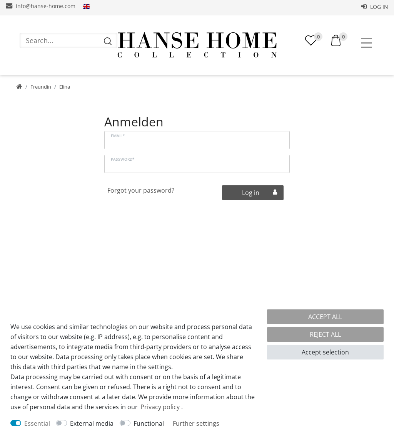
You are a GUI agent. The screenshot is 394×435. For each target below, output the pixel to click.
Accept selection (325, 352)
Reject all (325, 334)
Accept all (325, 316)
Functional (149, 423)
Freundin (40, 86)
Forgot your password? (140, 190)
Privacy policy (160, 407)
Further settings (196, 423)
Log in (374, 6)
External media (92, 423)
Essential (37, 423)
